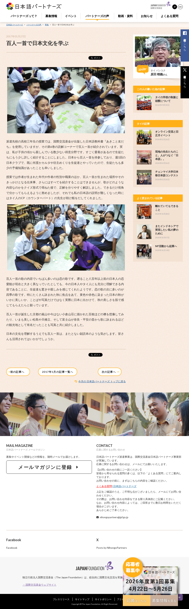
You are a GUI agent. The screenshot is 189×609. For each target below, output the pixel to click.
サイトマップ (82, 599)
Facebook (11, 547)
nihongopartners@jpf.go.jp (114, 517)
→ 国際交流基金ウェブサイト (39, 584)
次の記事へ (111, 372)
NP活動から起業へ (166, 246)
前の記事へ (17, 372)
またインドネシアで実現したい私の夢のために (166, 229)
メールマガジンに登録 (49, 467)
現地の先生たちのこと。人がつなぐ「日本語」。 (166, 155)
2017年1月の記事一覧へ (57, 371)
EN (180, 7)
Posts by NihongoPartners (111, 547)
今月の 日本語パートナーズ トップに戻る (102, 381)
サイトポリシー (103, 599)
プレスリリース (61, 599)
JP (175, 7)
